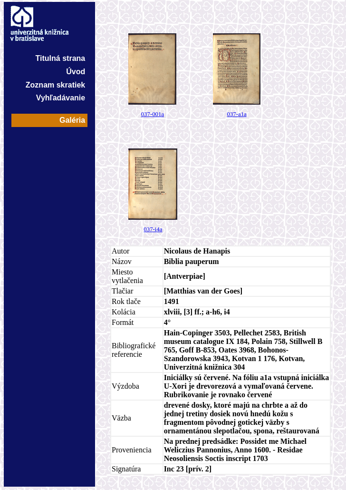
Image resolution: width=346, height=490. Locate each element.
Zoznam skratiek (55, 85)
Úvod (75, 72)
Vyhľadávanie (60, 98)
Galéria (72, 120)
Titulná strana (61, 58)
